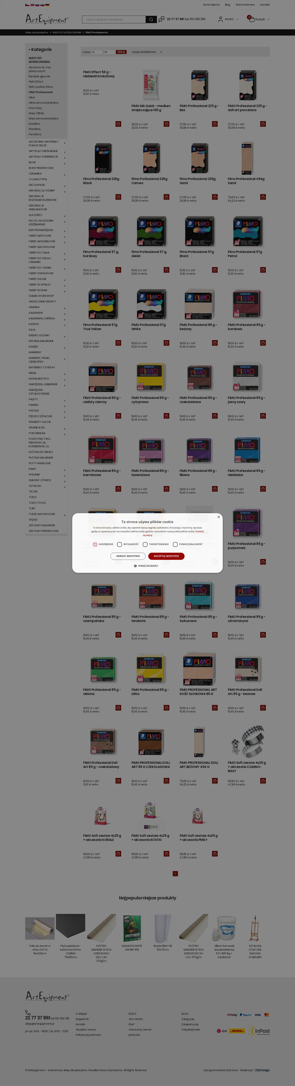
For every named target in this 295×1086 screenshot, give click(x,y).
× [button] (218, 517)
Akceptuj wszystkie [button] (166, 556)
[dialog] (147, 543)
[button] (147, 566)
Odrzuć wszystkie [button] (128, 556)
